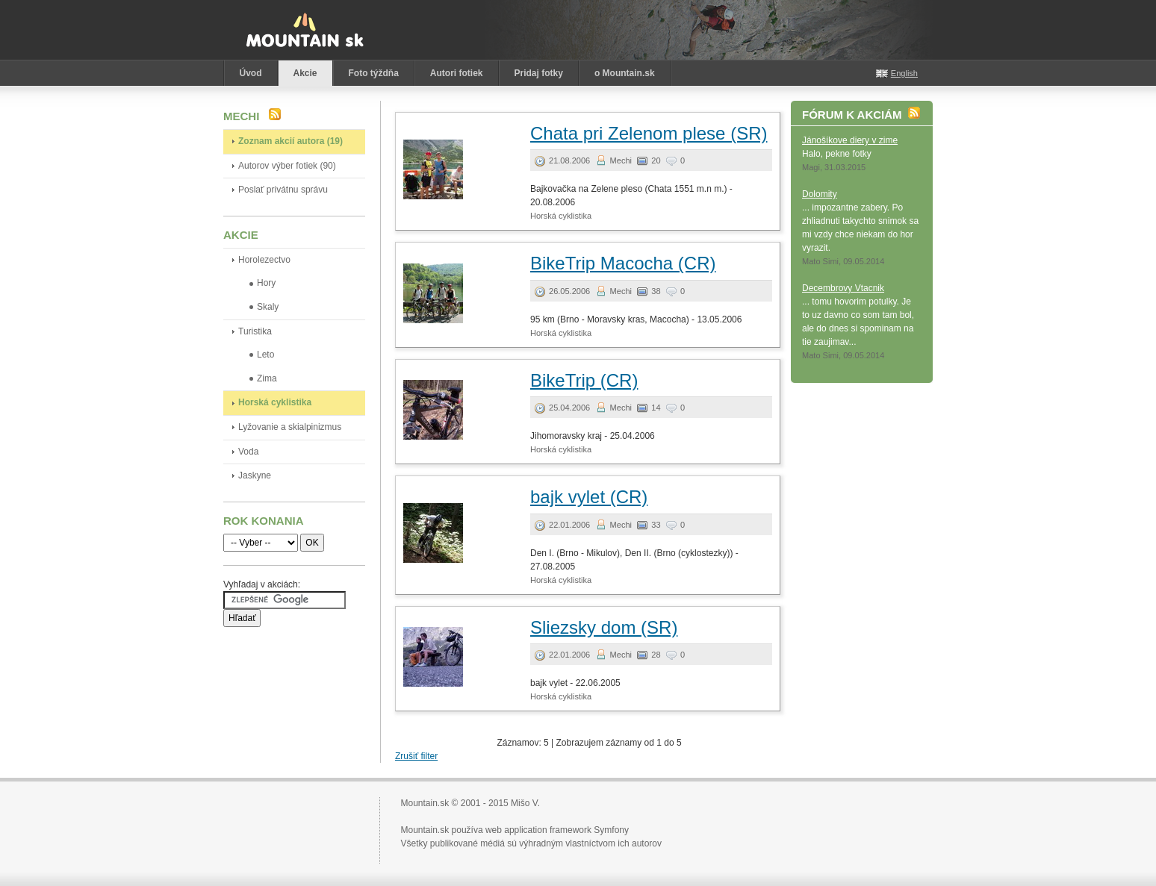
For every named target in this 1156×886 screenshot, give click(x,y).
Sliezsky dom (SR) (603, 627)
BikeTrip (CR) (584, 380)
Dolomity (819, 194)
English (904, 73)
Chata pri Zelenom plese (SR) (648, 133)
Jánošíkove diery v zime (850, 140)
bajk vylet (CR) (588, 497)
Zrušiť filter (416, 756)
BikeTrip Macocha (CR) (623, 263)
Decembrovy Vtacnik (843, 288)
